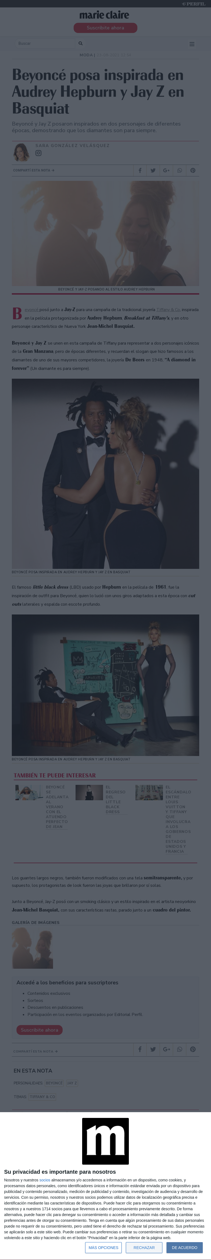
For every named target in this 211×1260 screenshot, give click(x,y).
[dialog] (105, 1186)
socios (44, 1180)
